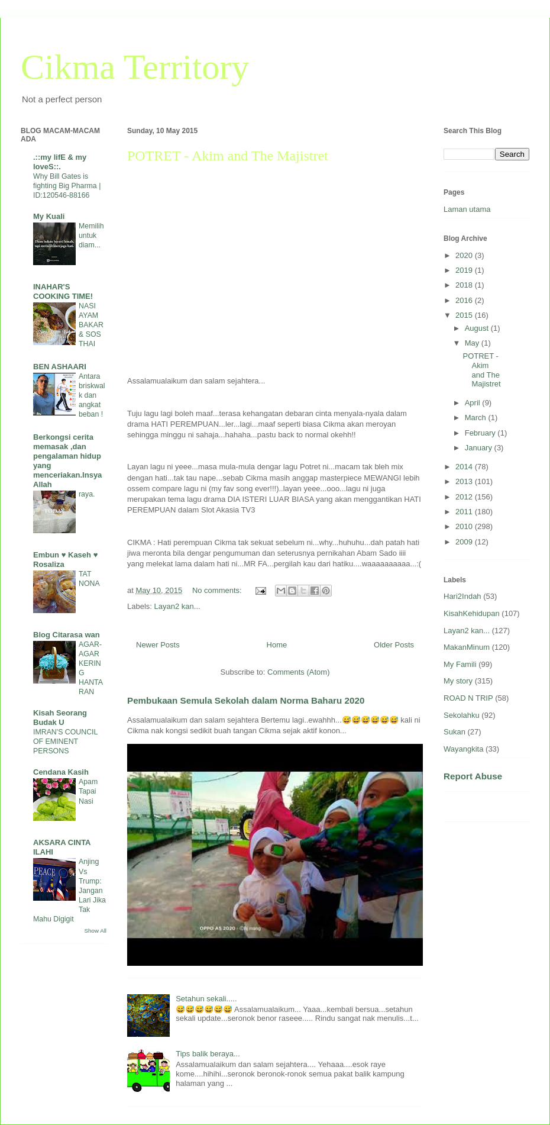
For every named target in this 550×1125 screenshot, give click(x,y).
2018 (465, 285)
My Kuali (48, 216)
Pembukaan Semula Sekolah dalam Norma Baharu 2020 (245, 700)
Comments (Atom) (298, 672)
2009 (465, 541)
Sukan (454, 731)
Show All (95, 930)
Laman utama (467, 209)
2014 (465, 466)
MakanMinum (467, 647)
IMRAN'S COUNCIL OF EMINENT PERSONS (65, 741)
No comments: (218, 590)
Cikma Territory (135, 66)
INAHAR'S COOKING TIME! (63, 291)
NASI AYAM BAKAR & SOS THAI (91, 325)
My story (458, 680)
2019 (465, 270)
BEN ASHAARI (59, 366)
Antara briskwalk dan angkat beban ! (92, 395)
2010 (465, 526)
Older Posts (394, 644)
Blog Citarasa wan (66, 634)
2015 (465, 315)
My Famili (460, 664)
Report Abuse (473, 776)
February (481, 432)
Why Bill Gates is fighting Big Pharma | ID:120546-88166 (67, 185)
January (479, 447)
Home (277, 644)
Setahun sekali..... (206, 998)
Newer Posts (158, 644)
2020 (465, 255)
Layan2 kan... (177, 606)
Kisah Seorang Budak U (60, 717)
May (473, 343)
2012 (465, 496)
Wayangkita (463, 748)
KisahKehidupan (472, 613)
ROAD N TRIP (468, 698)
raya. (87, 494)
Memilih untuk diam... (91, 235)
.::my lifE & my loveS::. (59, 162)
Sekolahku (462, 715)
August (478, 328)
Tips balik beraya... (208, 1053)
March (476, 417)
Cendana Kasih (61, 772)
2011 (465, 511)
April (474, 402)
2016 (465, 300)
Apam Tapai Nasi (88, 791)
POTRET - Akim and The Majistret (227, 155)
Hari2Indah (462, 596)
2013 (465, 481)
